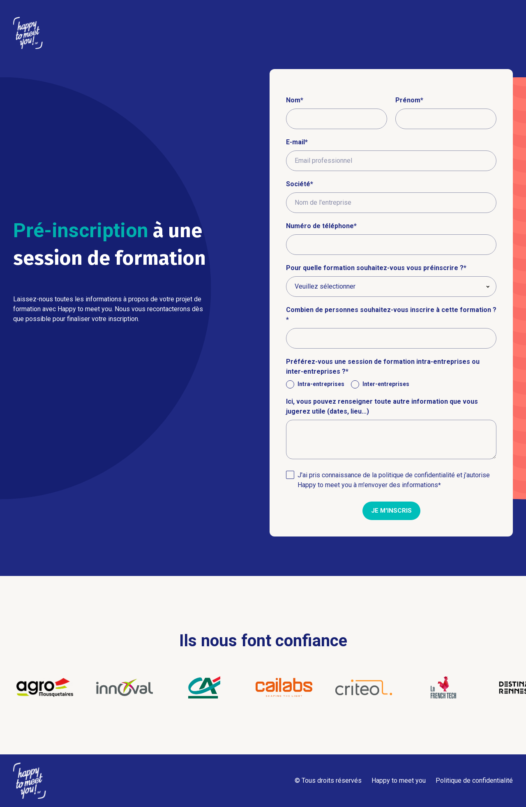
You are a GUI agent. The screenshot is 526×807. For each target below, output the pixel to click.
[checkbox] (391, 384)
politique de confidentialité (416, 475)
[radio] (315, 384)
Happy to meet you (398, 780)
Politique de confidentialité (474, 780)
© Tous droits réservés (328, 780)
